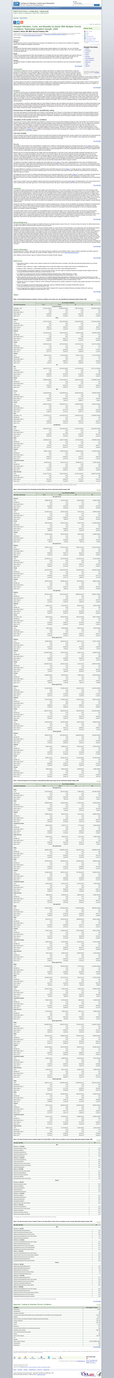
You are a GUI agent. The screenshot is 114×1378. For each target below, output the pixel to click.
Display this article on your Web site (92, 42)
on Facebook (41, 1358)
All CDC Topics (78, 3)
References (88, 62)
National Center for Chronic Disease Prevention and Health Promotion (35, 1367)
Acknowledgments (89, 58)
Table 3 (67, 169)
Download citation (90, 36)
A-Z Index (20, 1369)
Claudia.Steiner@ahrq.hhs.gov (71, 252)
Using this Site (32, 1369)
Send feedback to (90, 39)
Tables (86, 64)
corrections (96, 72)
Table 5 (73, 181)
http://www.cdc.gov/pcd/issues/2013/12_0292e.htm (56, 34)
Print (87, 34)
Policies (25, 1369)
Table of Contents (23, 17)
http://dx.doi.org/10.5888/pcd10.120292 (31, 35)
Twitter (48, 1358)
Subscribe (25, 1358)
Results (87, 54)
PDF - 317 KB (89, 31)
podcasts (32, 1358)
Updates (19, 1358)
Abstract (87, 49)
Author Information (89, 60)
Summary (87, 56)
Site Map (54, 1358)
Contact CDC (46, 1369)
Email (87, 33)
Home (14, 1369)
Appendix (87, 66)
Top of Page (77, 66)
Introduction (88, 51)
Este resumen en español (91, 38)
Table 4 (74, 174)
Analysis (87, 52)
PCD (76, 1)
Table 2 (58, 162)
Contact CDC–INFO (41, 1374)
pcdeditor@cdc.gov (81, 1361)
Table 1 (90, 146)
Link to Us (39, 1369)
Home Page (15, 17)
